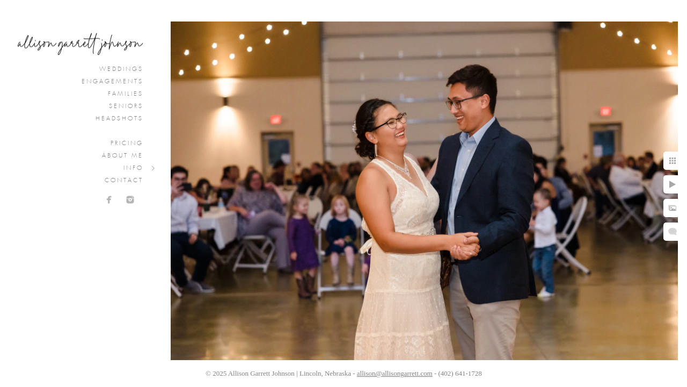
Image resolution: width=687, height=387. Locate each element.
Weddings (121, 69)
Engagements (112, 81)
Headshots (119, 119)
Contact (124, 180)
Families (125, 94)
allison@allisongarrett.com (395, 373)
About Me (122, 156)
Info (133, 168)
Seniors (126, 106)
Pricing (127, 143)
